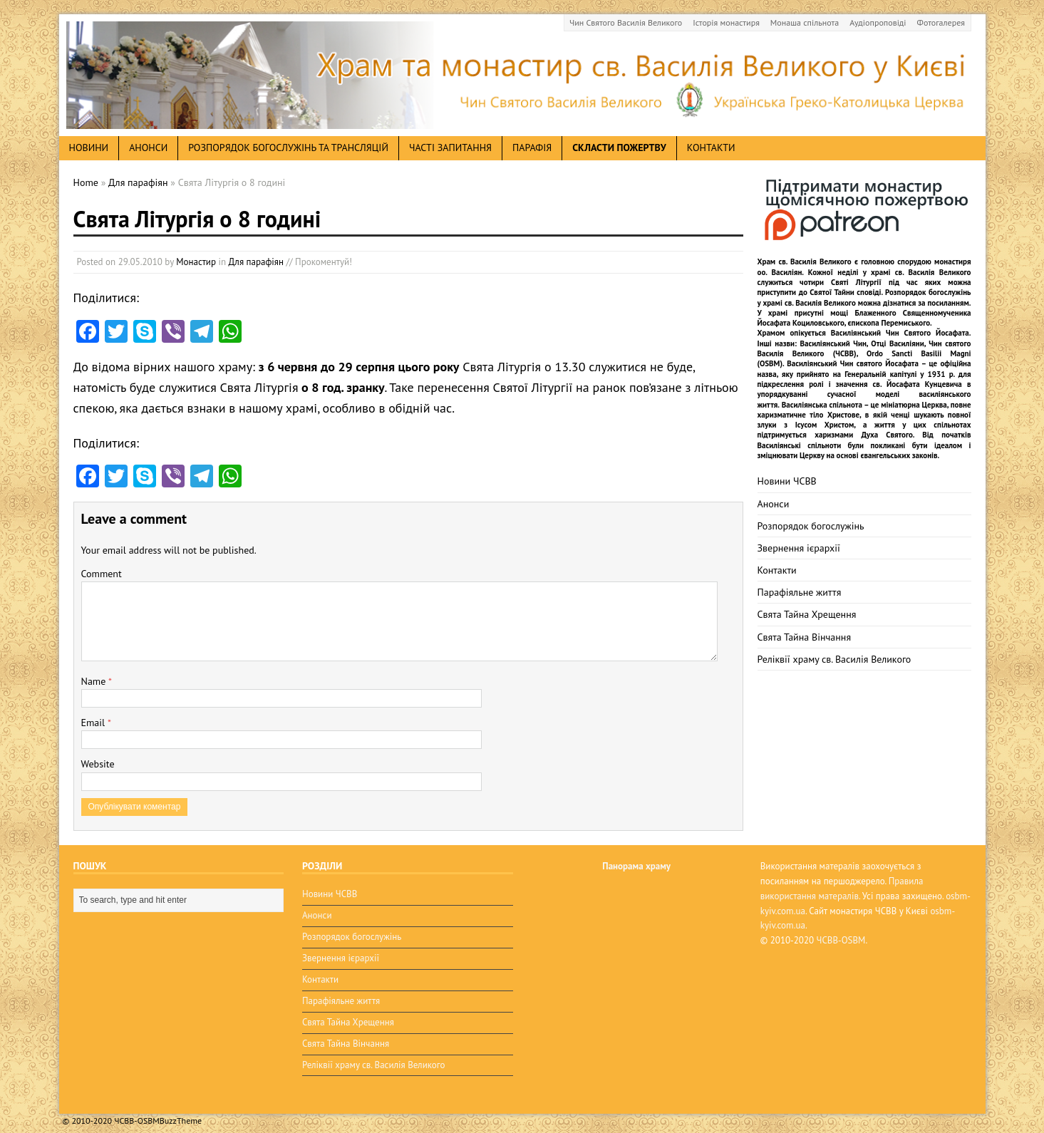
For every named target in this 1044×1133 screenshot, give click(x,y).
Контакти (711, 147)
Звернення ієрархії (799, 548)
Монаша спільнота (804, 22)
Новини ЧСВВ (787, 481)
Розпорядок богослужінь (811, 525)
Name (95, 681)
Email (94, 722)
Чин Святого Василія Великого (625, 22)
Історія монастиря (726, 22)
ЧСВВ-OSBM (841, 940)
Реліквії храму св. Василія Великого (834, 659)
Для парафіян (256, 262)
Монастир (196, 262)
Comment (101, 573)
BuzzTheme (181, 1111)
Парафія (532, 147)
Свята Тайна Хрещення (807, 614)
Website (98, 763)
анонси (148, 147)
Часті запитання (450, 147)
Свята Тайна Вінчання (805, 637)
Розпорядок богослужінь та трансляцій (288, 147)
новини (89, 147)
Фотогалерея (941, 22)
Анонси (774, 503)
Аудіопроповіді (877, 22)
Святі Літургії (856, 282)
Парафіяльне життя (800, 592)
